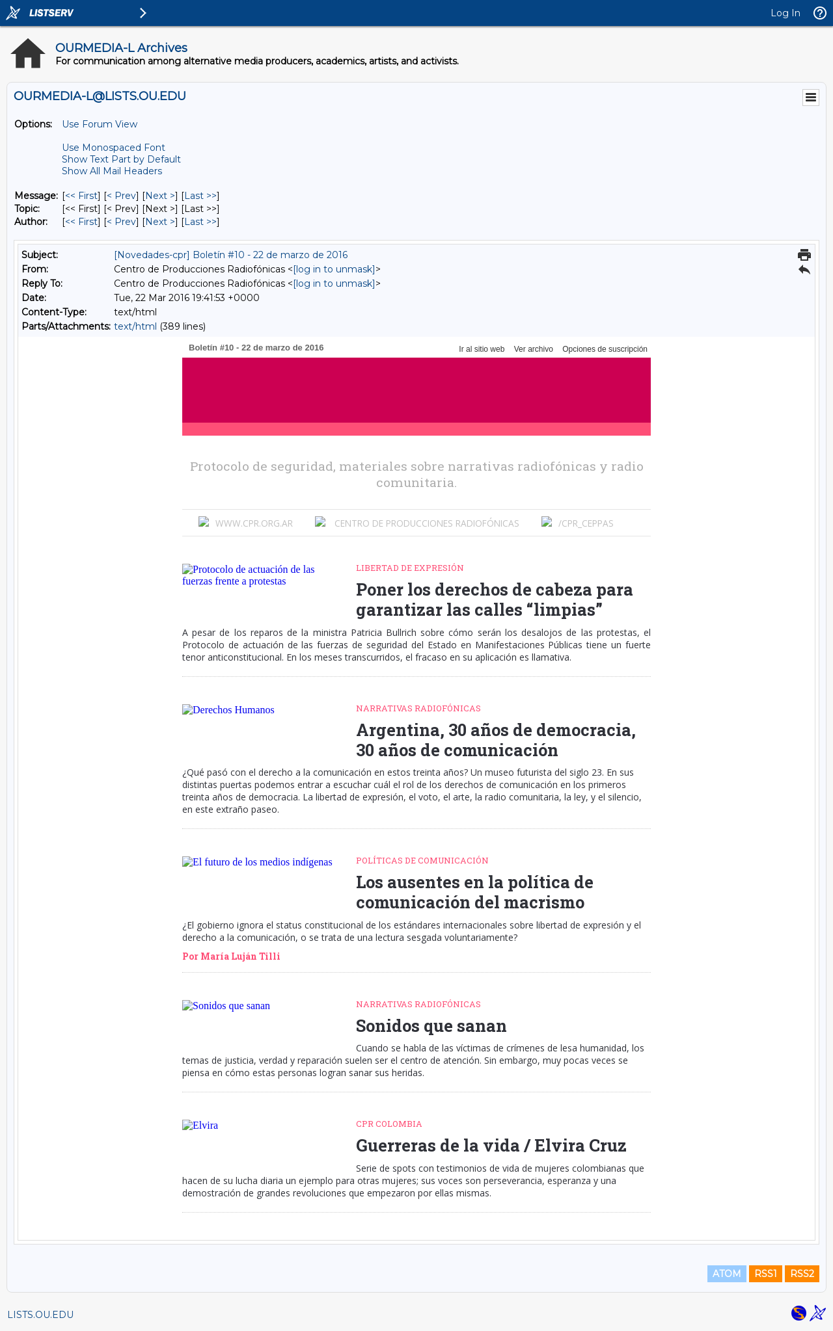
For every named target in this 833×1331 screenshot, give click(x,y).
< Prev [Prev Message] (121, 196)
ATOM (727, 1274)
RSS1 (765, 1274)
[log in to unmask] (334, 269)
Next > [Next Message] (160, 196)
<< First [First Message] (81, 196)
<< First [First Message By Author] (81, 222)
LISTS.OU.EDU (40, 1315)
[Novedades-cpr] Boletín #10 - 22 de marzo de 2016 (231, 255)
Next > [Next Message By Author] (160, 222)
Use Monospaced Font (113, 147)
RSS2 (802, 1274)
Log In (785, 13)
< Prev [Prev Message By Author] (121, 222)
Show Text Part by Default (121, 159)
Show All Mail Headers (112, 171)
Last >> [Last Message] (200, 196)
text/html (135, 326)
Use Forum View (99, 124)
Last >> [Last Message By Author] (200, 222)
